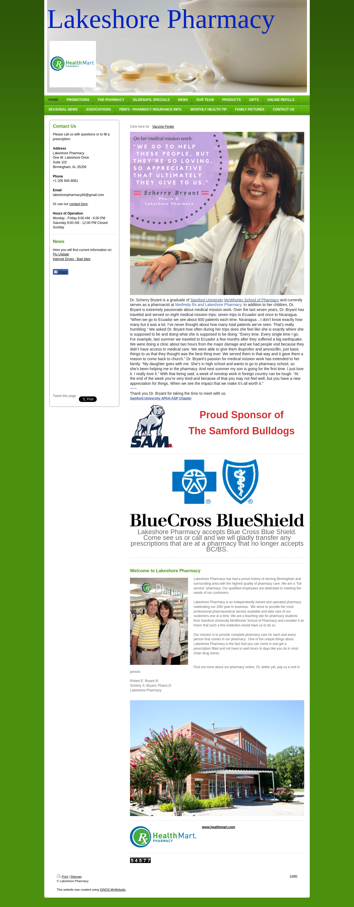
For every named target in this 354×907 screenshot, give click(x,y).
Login (293, 875)
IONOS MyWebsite (113, 889)
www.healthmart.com (218, 827)
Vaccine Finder (163, 127)
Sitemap (76, 876)
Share (60, 272)
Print (62, 876)
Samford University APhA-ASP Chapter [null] (161, 398)
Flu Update (61, 254)
